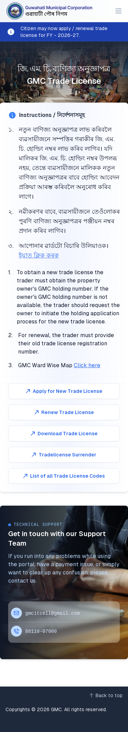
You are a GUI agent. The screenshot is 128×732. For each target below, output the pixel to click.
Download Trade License (63, 433)
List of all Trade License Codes (63, 476)
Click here (87, 365)
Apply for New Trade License (63, 391)
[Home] (49, 11)
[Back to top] (106, 695)
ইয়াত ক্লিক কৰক (39, 255)
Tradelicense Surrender (63, 454)
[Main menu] (118, 11)
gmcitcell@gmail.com (52, 613)
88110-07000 (41, 631)
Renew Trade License (63, 412)
